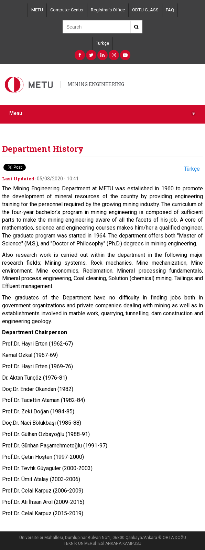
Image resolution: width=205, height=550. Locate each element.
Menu (102, 113)
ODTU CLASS (145, 9)
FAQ (170, 9)
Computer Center (67, 9)
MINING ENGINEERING (95, 84)
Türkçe (102, 43)
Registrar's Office (108, 9)
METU (37, 9)
